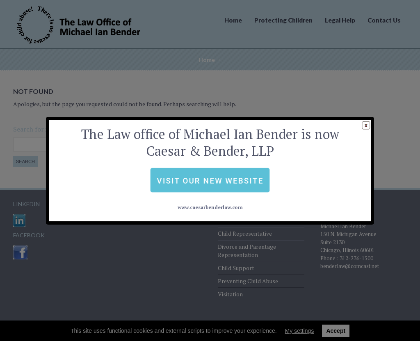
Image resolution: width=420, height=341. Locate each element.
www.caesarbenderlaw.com (210, 188)
